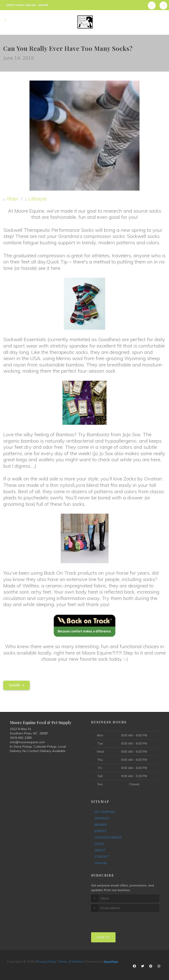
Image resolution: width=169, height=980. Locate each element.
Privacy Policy (46, 961)
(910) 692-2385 (21, 738)
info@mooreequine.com (27, 742)
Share (16, 685)
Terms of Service (70, 961)
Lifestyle (37, 199)
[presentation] (114, 920)
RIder (12, 199)
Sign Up (103, 937)
